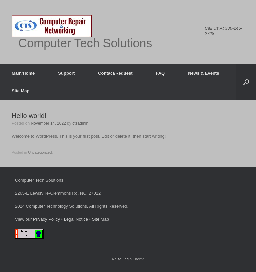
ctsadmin (80, 123)
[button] (246, 82)
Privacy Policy (46, 219)
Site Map (20, 90)
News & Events (203, 73)
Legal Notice (76, 219)
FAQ (160, 73)
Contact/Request (115, 73)
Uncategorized (40, 152)
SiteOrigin (123, 259)
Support (66, 73)
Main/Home (23, 73)
